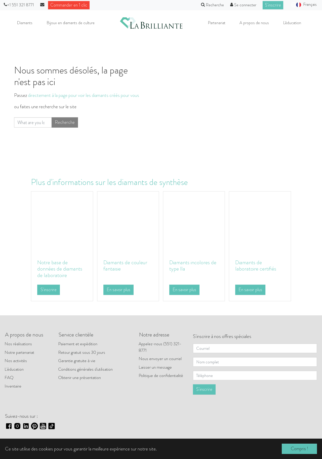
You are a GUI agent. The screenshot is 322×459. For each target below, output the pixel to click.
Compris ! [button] (299, 448)
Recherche (64, 126)
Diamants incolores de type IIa (192, 265)
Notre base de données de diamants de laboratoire (53, 272)
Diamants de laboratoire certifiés (258, 265)
